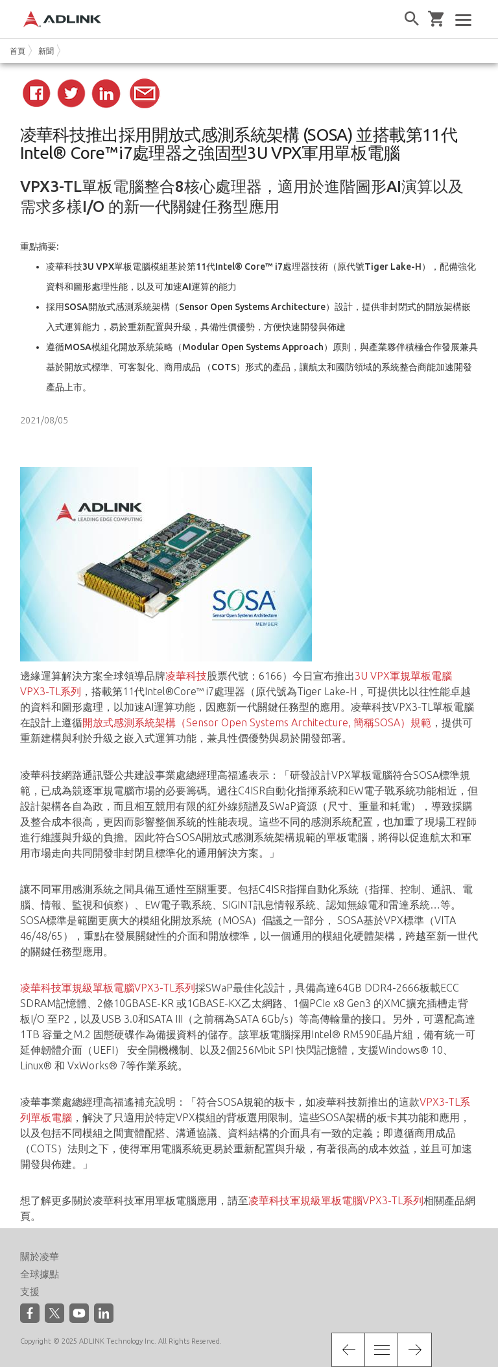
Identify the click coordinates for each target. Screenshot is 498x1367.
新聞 (46, 51)
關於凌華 (39, 1256)
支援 (30, 1291)
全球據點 (39, 1273)
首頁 (17, 51)
